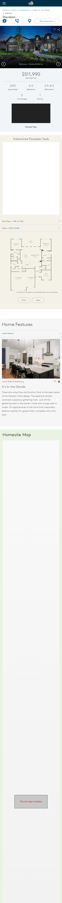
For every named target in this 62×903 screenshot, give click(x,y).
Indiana (14, 10)
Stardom (9, 17)
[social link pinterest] (59, 382)
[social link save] (54, 382)
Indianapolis (24, 10)
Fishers (35, 10)
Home (5, 10)
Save (38, 300)
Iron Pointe (45, 10)
